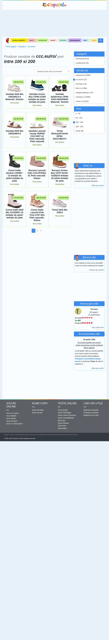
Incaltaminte (42, 40)
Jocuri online (11, 405)
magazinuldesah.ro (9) (84, 93)
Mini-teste (61, 420)
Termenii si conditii (36, 434)
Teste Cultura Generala (67, 415)
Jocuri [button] (52, 40)
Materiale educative (91, 410)
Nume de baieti (38, 410)
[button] (100, 40)
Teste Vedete (63, 410)
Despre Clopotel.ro (10, 434)
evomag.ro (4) (81, 84)
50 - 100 (79, 118)
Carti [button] (85, 40)
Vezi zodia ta (98, 327)
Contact (26, 434)
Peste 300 (80, 131)
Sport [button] (31, 40)
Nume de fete (37, 413)
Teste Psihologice (64, 413)
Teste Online (67, 403)
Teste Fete (62, 426)
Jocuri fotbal (11, 418)
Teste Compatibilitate (66, 418)
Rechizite (63, 40)
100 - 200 (79, 122)
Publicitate (20, 434)
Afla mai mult (98, 185)
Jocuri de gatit (11, 421)
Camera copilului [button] (18, 40)
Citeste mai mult (96, 270)
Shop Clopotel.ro (7, 40)
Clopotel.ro (54, 5)
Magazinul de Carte (91, 415)
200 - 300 (79, 127)
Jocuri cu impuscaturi (14, 424)
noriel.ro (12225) (82, 101)
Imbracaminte (75, 40)
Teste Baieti (62, 428)
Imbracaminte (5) (82, 59)
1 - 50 (78, 113)
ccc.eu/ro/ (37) (81, 79)
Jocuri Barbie (11, 416)
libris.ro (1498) (81, 88)
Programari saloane (91, 413)
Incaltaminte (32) (82, 63)
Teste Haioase (63, 423)
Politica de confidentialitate (51, 434)
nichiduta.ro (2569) (83, 97)
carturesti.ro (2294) (83, 75)
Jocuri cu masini (12, 413)
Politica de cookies (66, 434)
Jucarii (93, 40)
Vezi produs (14, 103)
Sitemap (75, 434)
